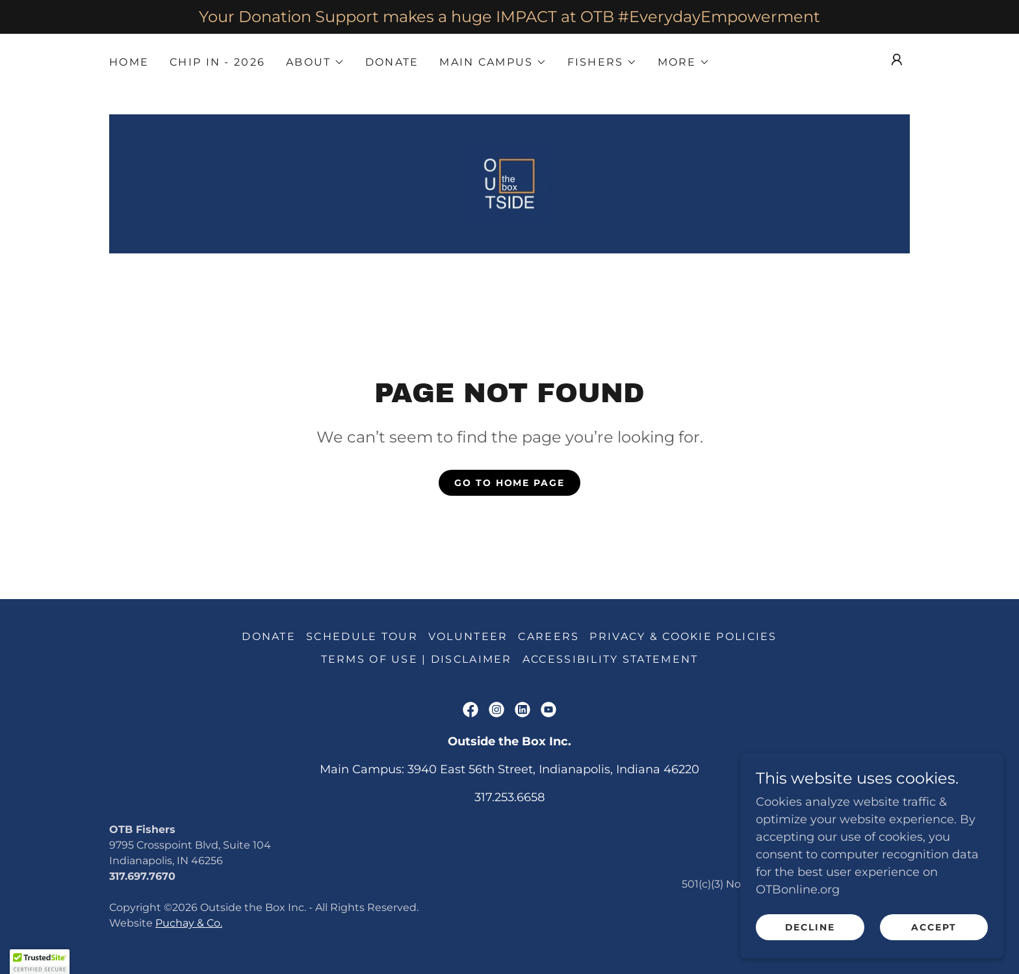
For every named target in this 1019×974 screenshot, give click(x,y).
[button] (315, 62)
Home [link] (129, 62)
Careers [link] (548, 638)
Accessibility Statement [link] (610, 660)
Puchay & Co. (188, 924)
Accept (934, 927)
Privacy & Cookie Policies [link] (683, 638)
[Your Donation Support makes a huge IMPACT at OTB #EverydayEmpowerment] (509, 17)
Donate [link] (392, 62)
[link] (509, 184)
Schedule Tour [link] (362, 638)
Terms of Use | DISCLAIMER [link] (416, 660)
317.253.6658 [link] (509, 798)
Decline (812, 927)
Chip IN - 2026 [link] (217, 62)
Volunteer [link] (468, 638)
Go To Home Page (509, 484)
